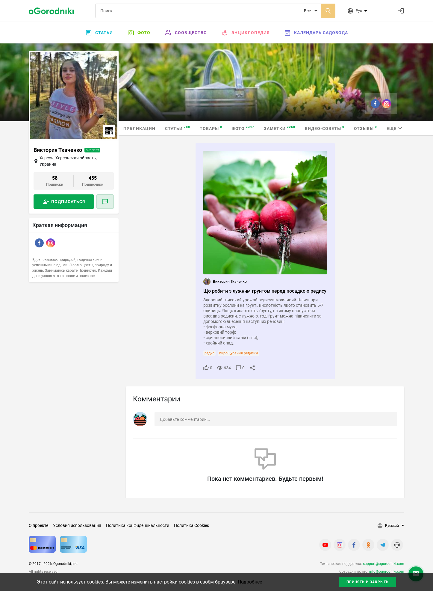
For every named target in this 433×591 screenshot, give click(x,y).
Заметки (279, 128)
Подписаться (68, 201)
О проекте (38, 525)
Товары (211, 128)
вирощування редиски (238, 353)
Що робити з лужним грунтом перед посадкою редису (264, 291)
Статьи (99, 32)
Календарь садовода (316, 32)
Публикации (139, 128)
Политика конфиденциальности (137, 525)
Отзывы (365, 128)
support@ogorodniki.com (383, 564)
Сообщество (186, 32)
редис (209, 353)
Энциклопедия (245, 32)
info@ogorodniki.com (386, 571)
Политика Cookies (191, 525)
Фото (138, 32)
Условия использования (77, 525)
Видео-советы (324, 128)
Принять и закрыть (367, 582)
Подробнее (250, 582)
